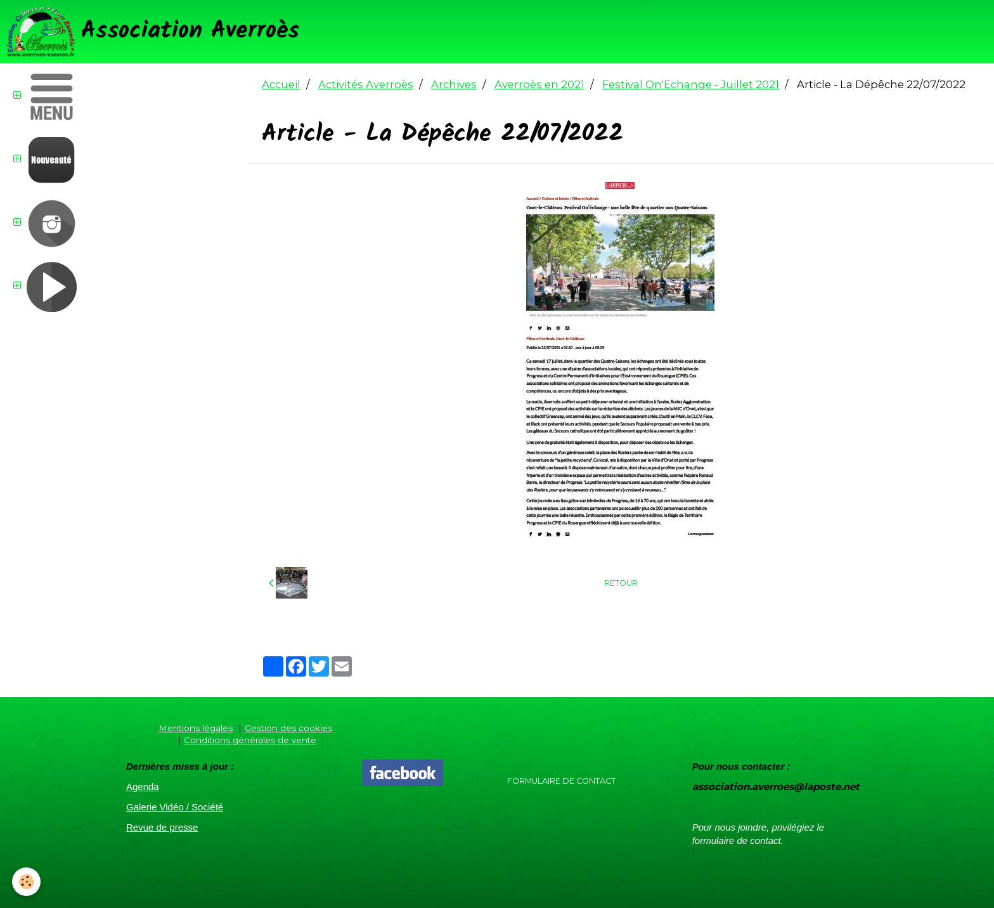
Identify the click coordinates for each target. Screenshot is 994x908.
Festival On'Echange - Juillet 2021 (690, 84)
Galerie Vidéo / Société (174, 806)
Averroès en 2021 (539, 84)
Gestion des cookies (288, 728)
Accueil (281, 84)
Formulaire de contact (561, 781)
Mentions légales (195, 728)
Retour (621, 583)
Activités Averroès (365, 84)
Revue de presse (162, 827)
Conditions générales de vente (250, 740)
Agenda (142, 786)
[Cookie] (27, 881)
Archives (454, 84)
